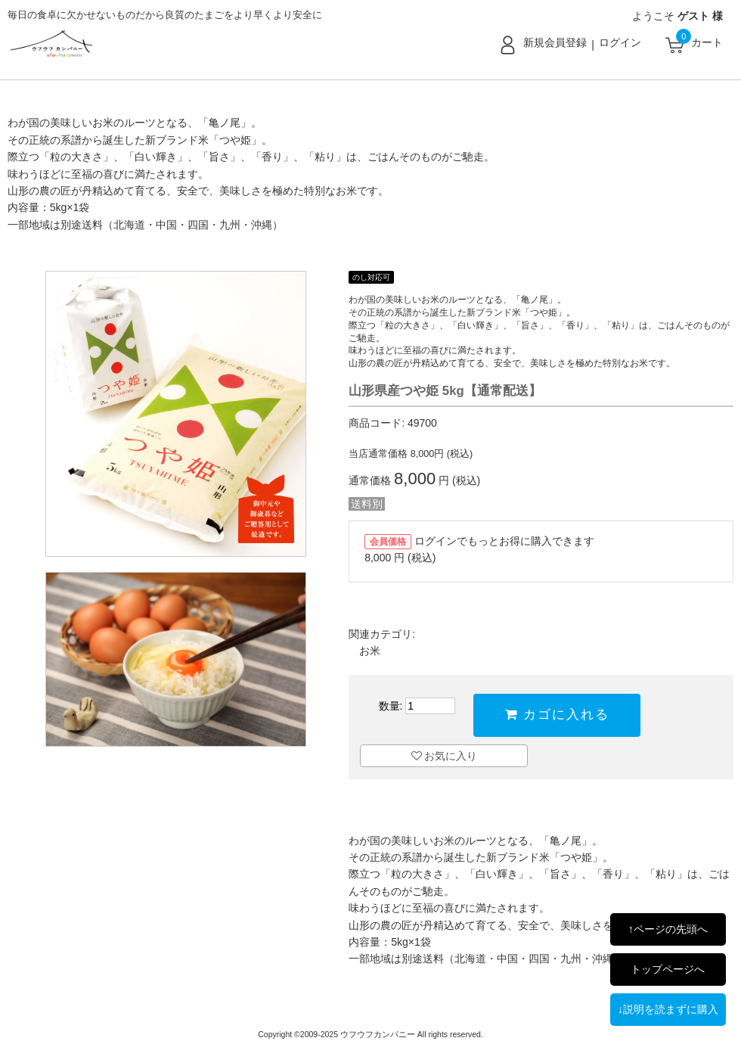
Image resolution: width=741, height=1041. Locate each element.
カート (707, 42)
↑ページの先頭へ (668, 929)
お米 (369, 651)
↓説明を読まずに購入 (668, 1009)
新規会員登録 (555, 42)
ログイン (620, 42)
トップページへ (668, 969)
